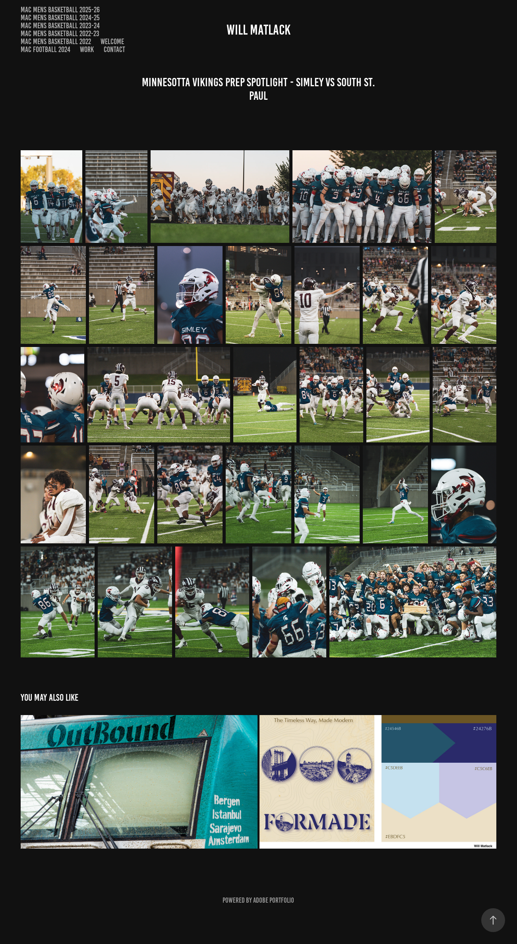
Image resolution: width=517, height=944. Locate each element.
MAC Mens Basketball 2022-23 (60, 33)
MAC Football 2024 (45, 49)
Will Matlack (258, 29)
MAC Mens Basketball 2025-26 (60, 10)
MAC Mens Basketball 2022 (56, 41)
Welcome (112, 41)
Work (87, 49)
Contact (114, 49)
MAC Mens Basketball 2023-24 (60, 25)
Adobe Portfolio (273, 900)
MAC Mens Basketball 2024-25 (60, 18)
